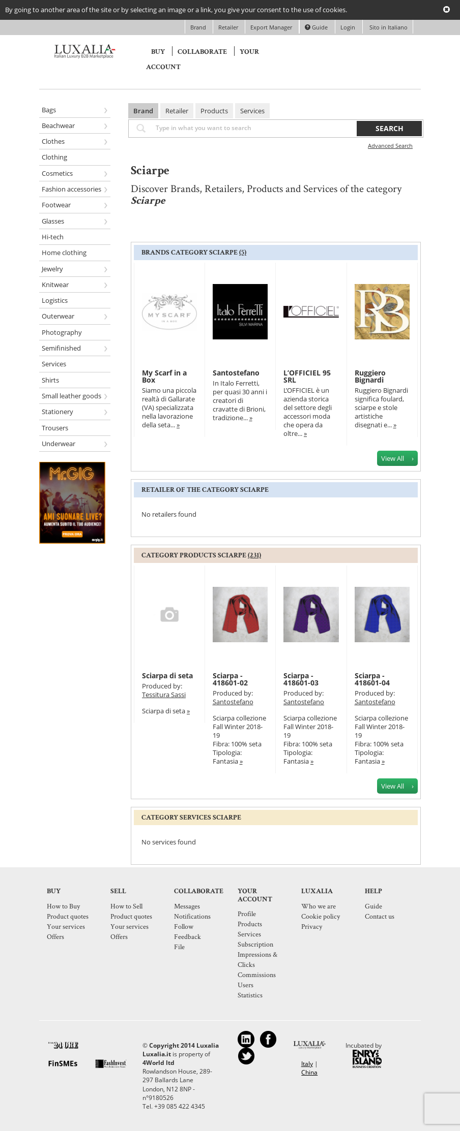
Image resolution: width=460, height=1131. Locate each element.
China (309, 1072)
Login (347, 27)
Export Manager (272, 27)
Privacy (311, 926)
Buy (158, 51)
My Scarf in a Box (164, 376)
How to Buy (63, 905)
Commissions (257, 974)
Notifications (192, 916)
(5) (242, 252)
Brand (199, 27)
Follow (183, 926)
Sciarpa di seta (167, 675)
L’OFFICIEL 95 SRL (307, 376)
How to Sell (126, 905)
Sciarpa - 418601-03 (301, 679)
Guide (316, 27)
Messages (187, 905)
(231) (254, 555)
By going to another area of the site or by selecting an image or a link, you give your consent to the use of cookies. (176, 9)
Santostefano (236, 373)
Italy (307, 1063)
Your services (66, 926)
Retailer (229, 27)
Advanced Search (390, 145)
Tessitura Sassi (164, 694)
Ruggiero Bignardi (370, 376)
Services (252, 110)
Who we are (318, 905)
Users (245, 984)
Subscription (255, 944)
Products (214, 110)
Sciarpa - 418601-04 (372, 679)
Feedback (187, 936)
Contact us (379, 916)
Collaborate (202, 51)
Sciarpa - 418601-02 (230, 679)
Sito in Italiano (388, 27)
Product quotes (68, 916)
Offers (55, 936)
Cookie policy (320, 916)
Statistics (250, 994)
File (179, 946)
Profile (247, 913)
